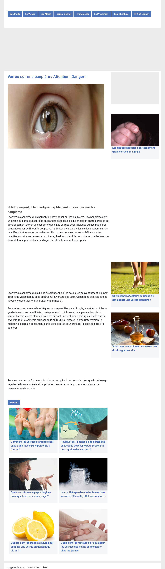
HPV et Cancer (141, 14)
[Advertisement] (82, 49)
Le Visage (30, 14)
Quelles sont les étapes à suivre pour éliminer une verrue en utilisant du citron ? (32, 546)
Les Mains (46, 14)
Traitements (83, 14)
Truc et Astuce (121, 14)
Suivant (14, 402)
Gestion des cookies (37, 567)
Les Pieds (15, 14)
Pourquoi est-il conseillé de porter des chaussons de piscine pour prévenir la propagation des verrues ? (83, 445)
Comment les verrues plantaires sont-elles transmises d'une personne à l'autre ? (32, 445)
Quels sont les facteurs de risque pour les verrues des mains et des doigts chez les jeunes (83, 546)
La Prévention (101, 14)
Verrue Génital (64, 14)
